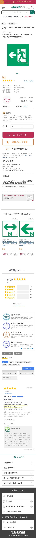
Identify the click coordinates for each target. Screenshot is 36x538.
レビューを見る (29, 80)
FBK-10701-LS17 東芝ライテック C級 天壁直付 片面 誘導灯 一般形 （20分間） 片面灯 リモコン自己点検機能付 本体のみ (18, 414)
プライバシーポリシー (12, 512)
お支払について (9, 468)
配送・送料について (10, 473)
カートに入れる (16, 135)
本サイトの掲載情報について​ (14, 478)
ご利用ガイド (8, 463)
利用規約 (7, 501)
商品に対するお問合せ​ (16, 149)
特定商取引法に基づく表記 (13, 507)
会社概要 (8, 496)
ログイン (28, 7)
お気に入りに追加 (16, 142)
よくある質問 (9, 522)
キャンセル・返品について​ (13, 483)
